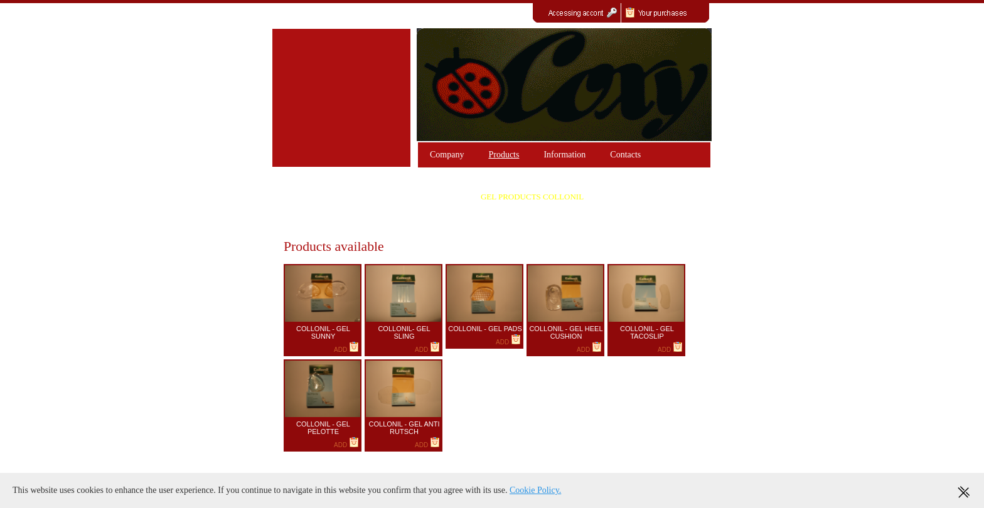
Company (447, 154)
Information (564, 154)
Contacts (625, 154)
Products (503, 154)
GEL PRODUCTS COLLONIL (532, 196)
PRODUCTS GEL (366, 196)
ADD (346, 349)
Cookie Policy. (535, 490)
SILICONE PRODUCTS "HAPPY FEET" (366, 223)
